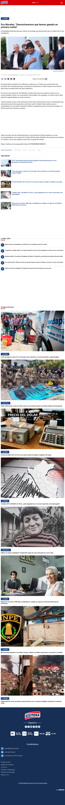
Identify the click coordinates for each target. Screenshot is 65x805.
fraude (38, 150)
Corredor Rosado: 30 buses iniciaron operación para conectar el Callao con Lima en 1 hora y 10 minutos (34, 262)
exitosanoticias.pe (9, 752)
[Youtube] (31, 727)
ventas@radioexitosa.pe (11, 748)
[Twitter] (28, 727)
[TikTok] (39, 727)
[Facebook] (26, 727)
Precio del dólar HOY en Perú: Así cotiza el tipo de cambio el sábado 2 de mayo (37, 182)
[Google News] (36, 727)
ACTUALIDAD (17, 150)
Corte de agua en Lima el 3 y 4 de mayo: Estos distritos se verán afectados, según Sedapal (30, 357)
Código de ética (5, 762)
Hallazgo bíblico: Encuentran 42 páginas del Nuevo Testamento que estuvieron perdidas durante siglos (34, 256)
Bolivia (24, 150)
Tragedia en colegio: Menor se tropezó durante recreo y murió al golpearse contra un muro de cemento (34, 250)
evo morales (32, 150)
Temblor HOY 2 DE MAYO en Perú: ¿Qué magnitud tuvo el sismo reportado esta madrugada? (30, 504)
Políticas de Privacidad (8, 772)
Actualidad (5, 18)
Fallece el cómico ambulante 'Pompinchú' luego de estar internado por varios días (28, 268)
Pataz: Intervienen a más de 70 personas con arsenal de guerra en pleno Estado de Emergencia (31, 406)
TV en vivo (4, 767)
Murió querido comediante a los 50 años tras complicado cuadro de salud (26, 244)
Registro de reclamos (7, 764)
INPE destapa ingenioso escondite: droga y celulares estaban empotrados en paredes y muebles (32, 652)
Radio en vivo (5, 775)
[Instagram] (34, 727)
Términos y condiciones (8, 770)
